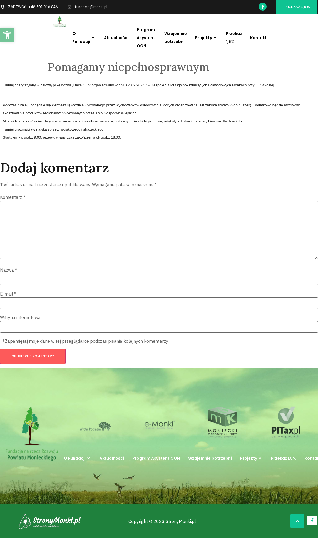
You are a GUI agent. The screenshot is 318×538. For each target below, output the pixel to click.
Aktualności (116, 38)
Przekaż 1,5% (234, 37)
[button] (7, 35)
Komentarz (12, 197)
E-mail (8, 294)
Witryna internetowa (20, 317)
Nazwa (8, 270)
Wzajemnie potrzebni (175, 37)
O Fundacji (84, 37)
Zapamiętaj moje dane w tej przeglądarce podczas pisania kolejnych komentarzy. (87, 341)
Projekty (206, 38)
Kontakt (258, 38)
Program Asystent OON (146, 38)
